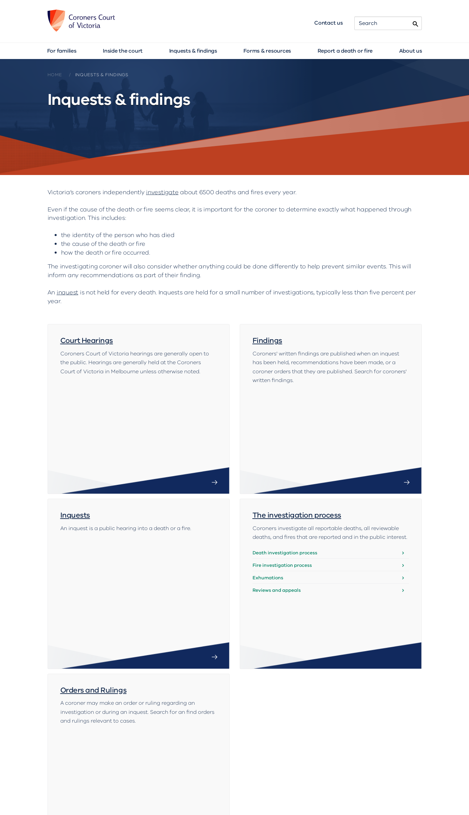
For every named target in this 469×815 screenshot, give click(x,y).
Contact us (328, 23)
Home (55, 75)
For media (341, 782)
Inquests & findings (193, 51)
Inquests (75, 481)
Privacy (333, 798)
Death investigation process (285, 518)
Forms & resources (267, 51)
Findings (267, 341)
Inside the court (123, 51)
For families (62, 51)
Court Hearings (86, 341)
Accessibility (234, 798)
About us (410, 51)
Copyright (270, 798)
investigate (162, 192)
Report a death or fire (345, 51)
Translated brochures (290, 782)
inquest (67, 292)
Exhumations (268, 543)
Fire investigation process (282, 530)
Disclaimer (302, 798)
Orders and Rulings (93, 620)
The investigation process (297, 481)
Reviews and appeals (277, 555)
